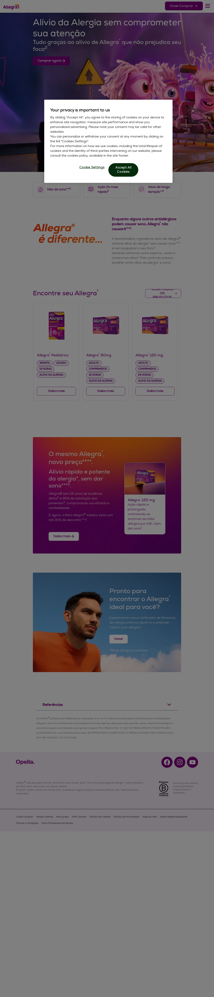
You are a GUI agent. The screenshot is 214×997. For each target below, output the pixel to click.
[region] (108, 141)
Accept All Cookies (123, 169)
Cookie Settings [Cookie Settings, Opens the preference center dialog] (91, 167)
